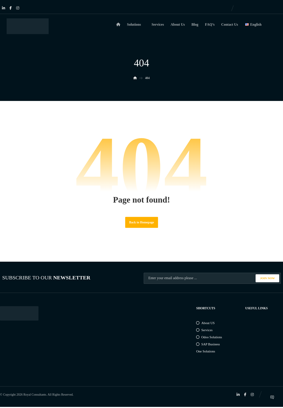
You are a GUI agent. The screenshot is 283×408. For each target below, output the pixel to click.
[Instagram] (17, 8)
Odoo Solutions (209, 338)
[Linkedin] (3, 8)
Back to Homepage (141, 223)
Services (204, 331)
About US (205, 324)
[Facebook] (10, 8)
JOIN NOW (267, 279)
